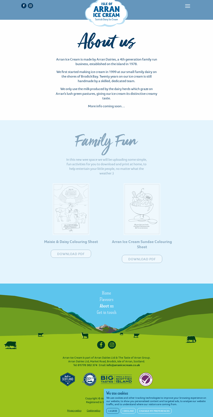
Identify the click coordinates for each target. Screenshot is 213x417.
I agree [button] (112, 411)
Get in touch (106, 312)
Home (106, 293)
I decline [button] (128, 411)
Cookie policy (93, 410)
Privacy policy (74, 410)
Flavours (106, 299)
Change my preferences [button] (154, 411)
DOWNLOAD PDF (71, 254)
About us (107, 306)
